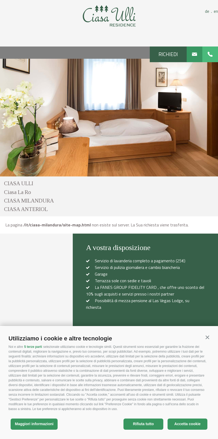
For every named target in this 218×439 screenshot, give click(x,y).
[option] (109, 117)
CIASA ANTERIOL (26, 209)
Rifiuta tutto (143, 424)
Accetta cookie (187, 424)
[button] (207, 337)
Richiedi (168, 54)
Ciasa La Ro (17, 192)
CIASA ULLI (18, 183)
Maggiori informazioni (34, 424)
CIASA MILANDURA (29, 201)
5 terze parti (33, 347)
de (209, 11)
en (216, 11)
